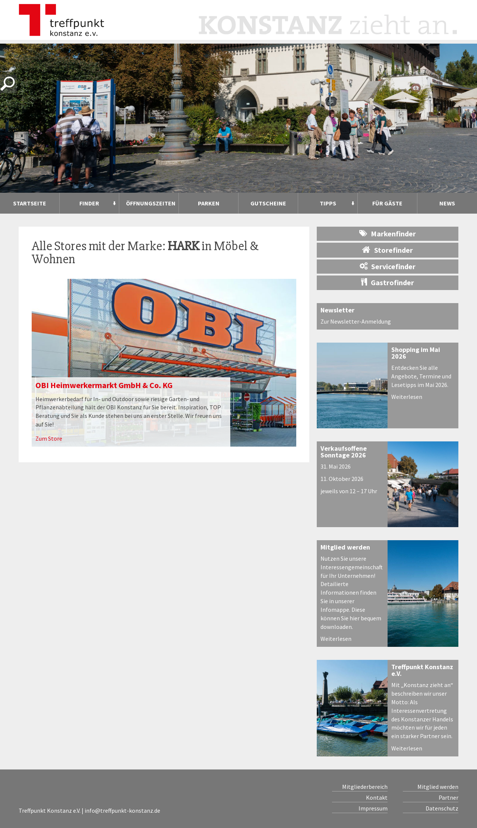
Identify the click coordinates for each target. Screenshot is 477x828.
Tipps (328, 203)
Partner (448, 797)
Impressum (373, 808)
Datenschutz (442, 808)
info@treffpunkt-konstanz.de (122, 810)
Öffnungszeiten (151, 203)
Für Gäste (387, 203)
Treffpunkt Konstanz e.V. (422, 670)
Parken (208, 203)
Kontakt (377, 797)
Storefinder (387, 250)
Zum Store (48, 438)
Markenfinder (387, 233)
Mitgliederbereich (365, 786)
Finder (89, 203)
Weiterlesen (406, 396)
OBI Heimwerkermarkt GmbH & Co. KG (104, 385)
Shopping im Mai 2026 (415, 353)
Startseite (29, 203)
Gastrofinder (387, 282)
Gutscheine (268, 203)
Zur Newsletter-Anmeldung (355, 321)
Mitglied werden (345, 547)
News (447, 203)
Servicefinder (388, 266)
